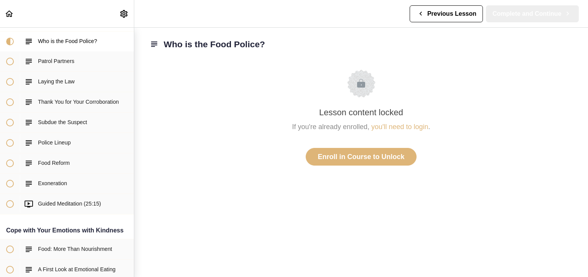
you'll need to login (399, 127)
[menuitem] (124, 13)
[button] (9, 13)
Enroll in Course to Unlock (361, 157)
